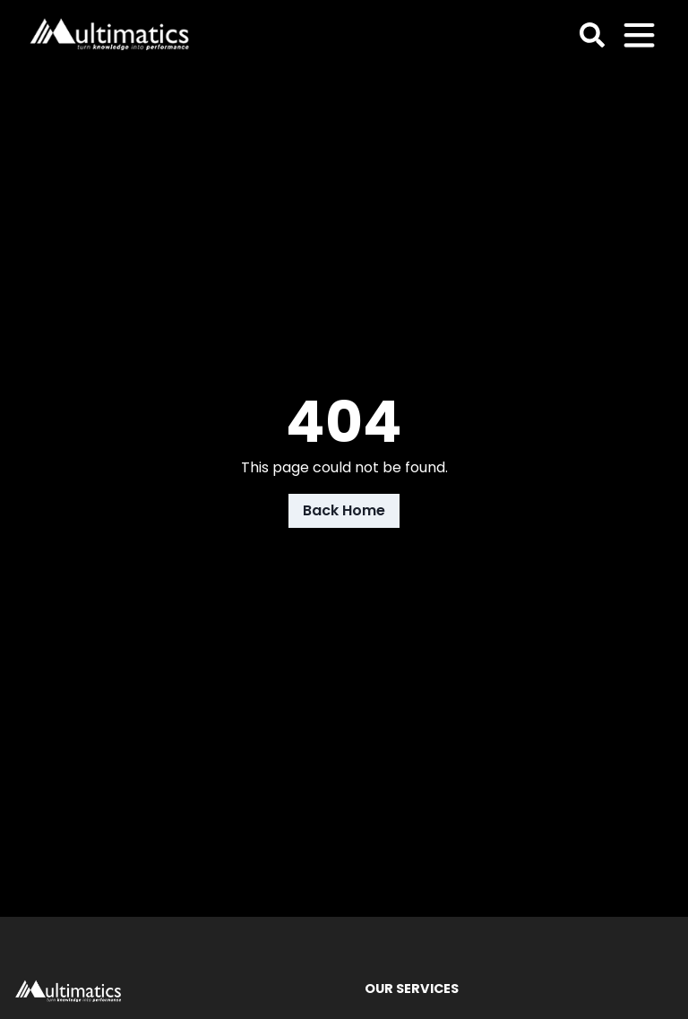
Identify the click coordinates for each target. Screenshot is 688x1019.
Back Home (344, 510)
